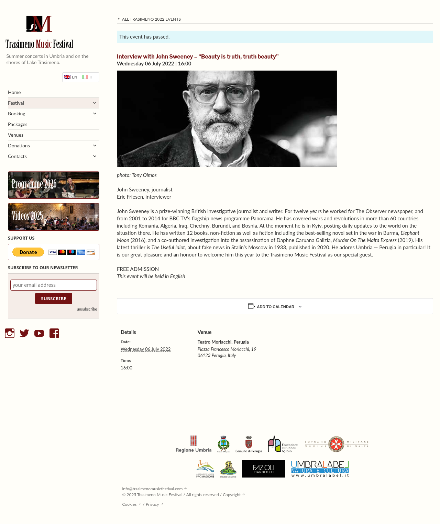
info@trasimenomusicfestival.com (152, 488)
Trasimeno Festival (39, 45)
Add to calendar (276, 307)
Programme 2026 (34, 184)
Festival (16, 103)
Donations (19, 145)
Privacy (152, 504)
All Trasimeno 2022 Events (149, 19)
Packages (18, 124)
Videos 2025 (27, 216)
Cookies (129, 504)
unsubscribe (87, 309)
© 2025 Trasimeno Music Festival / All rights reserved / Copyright (181, 494)
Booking (16, 113)
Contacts (17, 156)
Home (14, 92)
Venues (15, 135)
